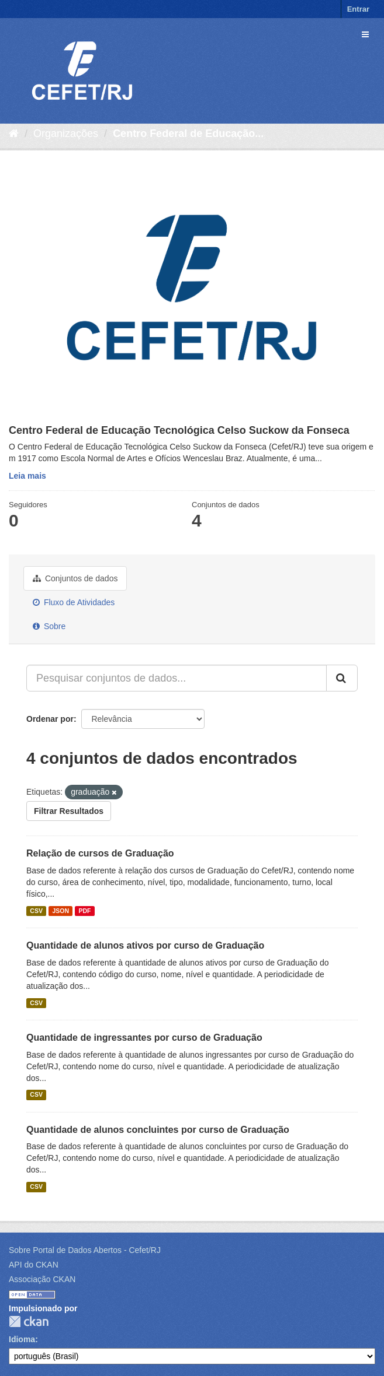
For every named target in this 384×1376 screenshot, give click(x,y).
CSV (36, 910)
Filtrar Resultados (68, 811)
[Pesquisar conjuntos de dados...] (176, 678)
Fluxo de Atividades (74, 602)
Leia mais (27, 475)
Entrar (358, 9)
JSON (60, 910)
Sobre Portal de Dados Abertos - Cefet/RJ (85, 1250)
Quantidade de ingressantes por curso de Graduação (144, 1037)
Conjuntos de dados (75, 578)
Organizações (65, 133)
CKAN (29, 1321)
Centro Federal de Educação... (188, 133)
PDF (84, 910)
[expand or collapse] (365, 34)
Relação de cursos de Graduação (100, 853)
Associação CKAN (42, 1279)
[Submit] (342, 678)
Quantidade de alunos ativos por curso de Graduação (145, 945)
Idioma (22, 1339)
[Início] (14, 133)
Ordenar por (50, 719)
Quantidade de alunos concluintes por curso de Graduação (157, 1130)
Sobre (49, 626)
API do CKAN (33, 1264)
